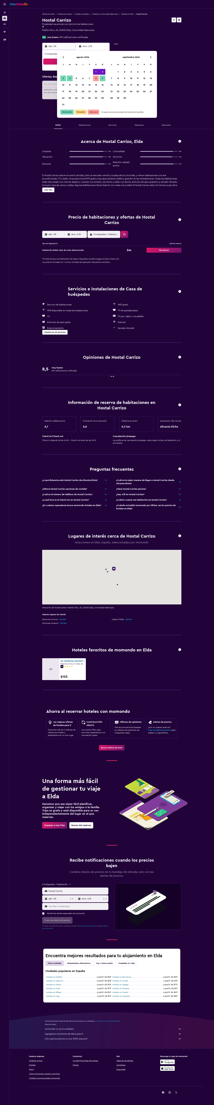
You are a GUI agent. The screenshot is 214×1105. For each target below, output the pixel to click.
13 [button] (83, 85)
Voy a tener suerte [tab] (104, 963)
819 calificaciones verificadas (73, 37)
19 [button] (76, 91)
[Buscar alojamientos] (4, 18)
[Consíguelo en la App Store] (167, 1068)
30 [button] (102, 98)
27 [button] (83, 98)
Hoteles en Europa (65, 14)
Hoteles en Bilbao (53, 992)
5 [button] (76, 78)
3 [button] (63, 78)
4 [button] (69, 78)
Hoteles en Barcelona (121, 977)
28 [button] (89, 98)
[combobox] (77, 891)
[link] (111, 747)
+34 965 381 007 (50, 33)
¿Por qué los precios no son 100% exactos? (113, 1038)
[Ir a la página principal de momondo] (19, 4)
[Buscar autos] (4, 24)
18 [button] (70, 91)
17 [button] (63, 91)
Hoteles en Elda (127, 14)
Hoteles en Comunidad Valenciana (105, 14)
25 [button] (70, 98)
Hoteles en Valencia (54, 981)
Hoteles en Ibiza (53, 989)
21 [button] (89, 91)
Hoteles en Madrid (54, 977)
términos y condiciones (86, 926)
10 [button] (63, 85)
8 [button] (96, 78)
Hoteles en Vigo (53, 996)
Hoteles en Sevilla (120, 981)
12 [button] (76, 85)
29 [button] (96, 98)
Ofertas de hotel (48, 14)
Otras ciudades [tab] (54, 963)
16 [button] (103, 85)
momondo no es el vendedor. (113, 1029)
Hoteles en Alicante (120, 989)
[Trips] (4, 32)
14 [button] (89, 85)
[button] (5, 4)
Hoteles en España (82, 14)
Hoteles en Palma (53, 985)
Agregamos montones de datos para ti (113, 1034)
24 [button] (63, 98)
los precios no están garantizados (107, 1021)
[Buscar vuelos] (4, 12)
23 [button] (102, 91)
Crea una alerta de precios (159, 730)
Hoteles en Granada (121, 996)
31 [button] (63, 104)
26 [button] (76, 98)
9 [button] (102, 78)
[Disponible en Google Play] (167, 1061)
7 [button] (89, 78)
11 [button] (70, 85)
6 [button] (83, 78)
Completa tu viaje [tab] (126, 963)
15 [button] (96, 85)
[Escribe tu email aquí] (78, 906)
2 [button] (102, 72)
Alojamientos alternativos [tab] (78, 963)
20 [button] (83, 91)
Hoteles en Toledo (120, 992)
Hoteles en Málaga (120, 985)
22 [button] (96, 91)
